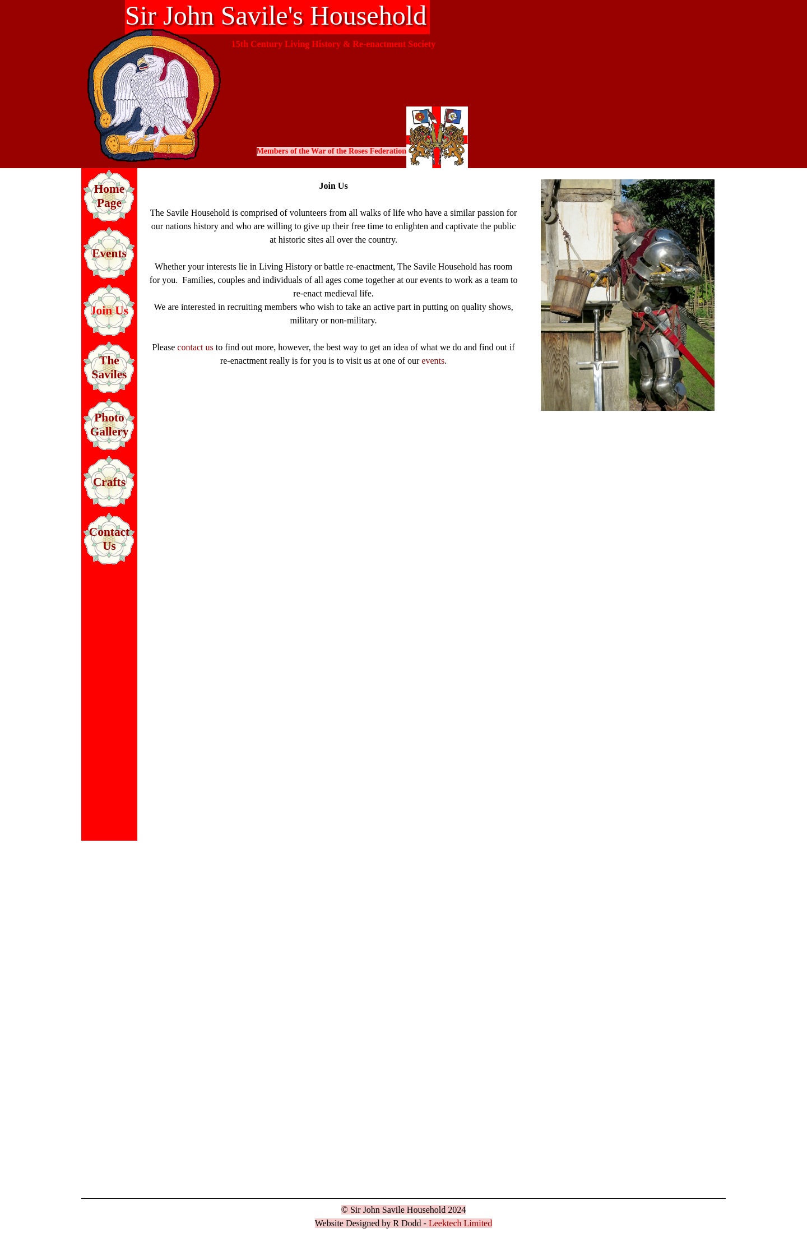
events (432, 360)
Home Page (109, 196)
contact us (195, 347)
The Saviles (109, 367)
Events (109, 253)
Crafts (109, 482)
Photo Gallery (109, 424)
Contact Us (109, 539)
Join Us (109, 310)
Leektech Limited (460, 1223)
